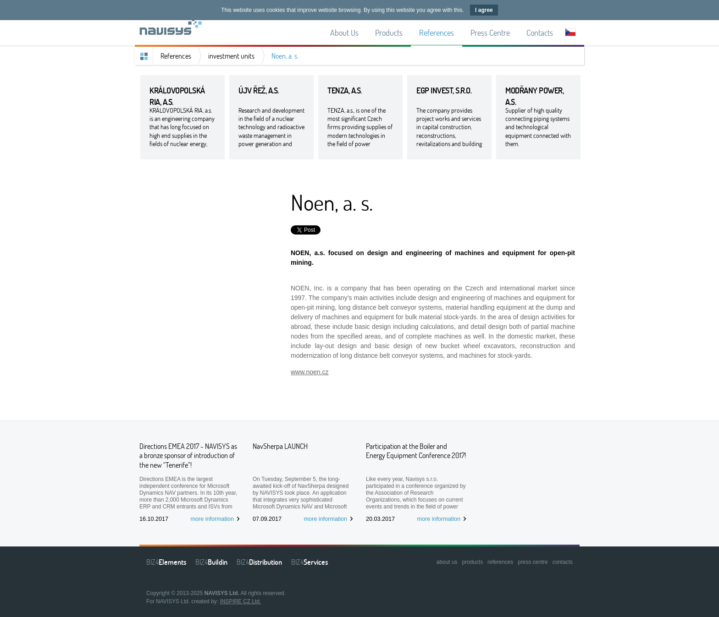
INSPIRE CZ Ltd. (240, 601)
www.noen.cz (309, 372)
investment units (231, 55)
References (175, 55)
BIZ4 (166, 562)
